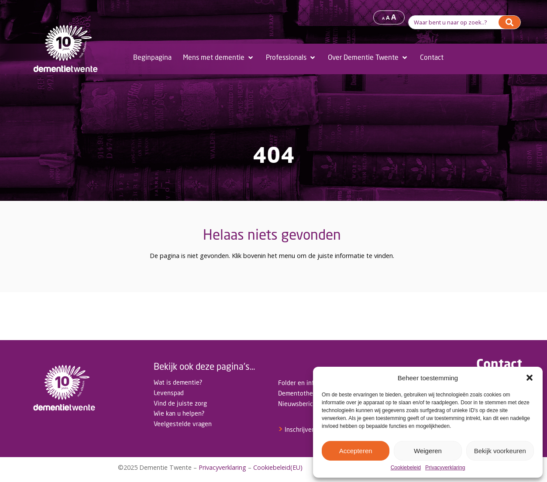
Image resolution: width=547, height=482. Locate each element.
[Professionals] (291, 57)
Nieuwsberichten (302, 403)
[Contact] (432, 57)
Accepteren (355, 450)
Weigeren (428, 450)
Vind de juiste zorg (180, 403)
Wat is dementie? (178, 382)
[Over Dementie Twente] (368, 57)
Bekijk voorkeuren (500, 450)
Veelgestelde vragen (183, 424)
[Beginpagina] (152, 57)
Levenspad (169, 393)
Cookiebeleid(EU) (278, 467)
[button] (529, 377)
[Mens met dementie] (219, 57)
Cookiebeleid (406, 468)
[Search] (509, 22)
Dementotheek (299, 393)
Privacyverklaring (445, 468)
